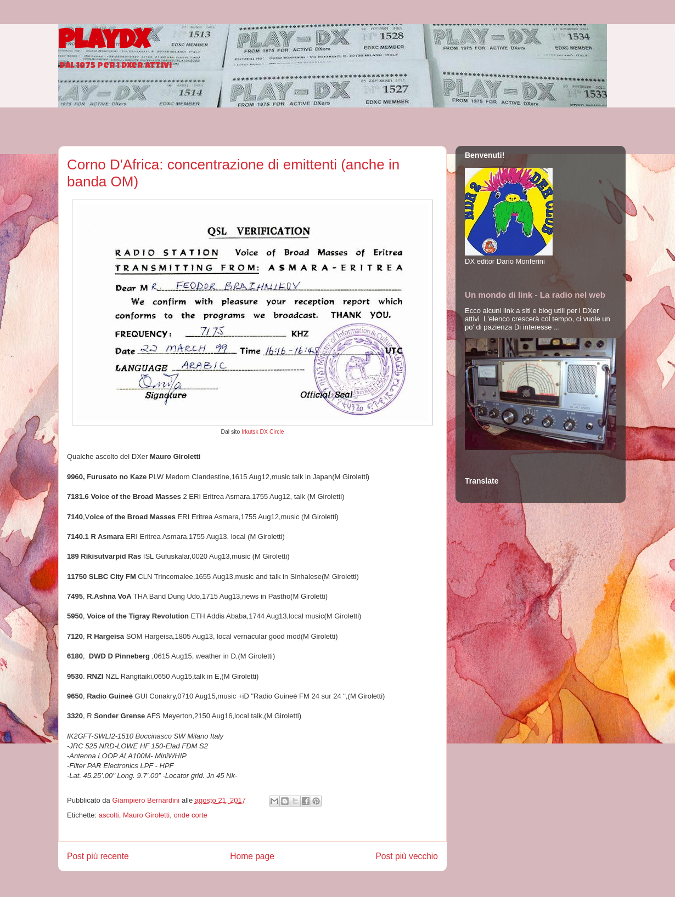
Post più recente (98, 856)
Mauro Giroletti (146, 815)
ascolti (109, 815)
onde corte (190, 815)
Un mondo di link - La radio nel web (535, 294)
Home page (252, 856)
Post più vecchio (406, 856)
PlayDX (104, 42)
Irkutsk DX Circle (262, 432)
